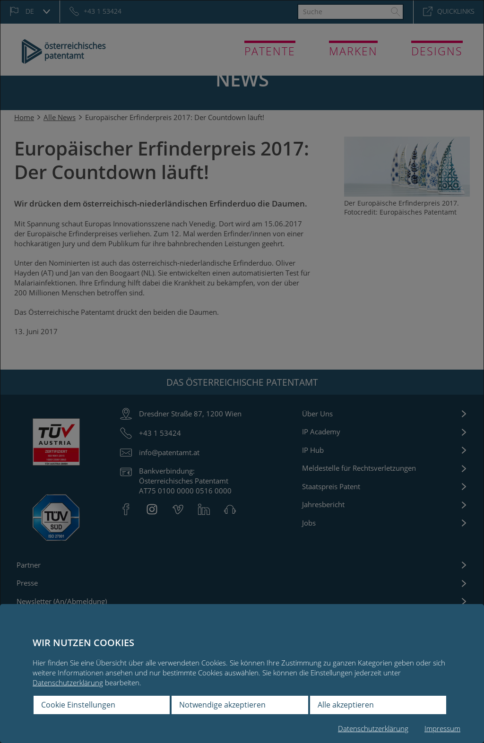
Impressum (442, 728)
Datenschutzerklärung (68, 682)
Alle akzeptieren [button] (346, 705)
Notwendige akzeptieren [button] (222, 705)
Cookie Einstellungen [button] (78, 705)
